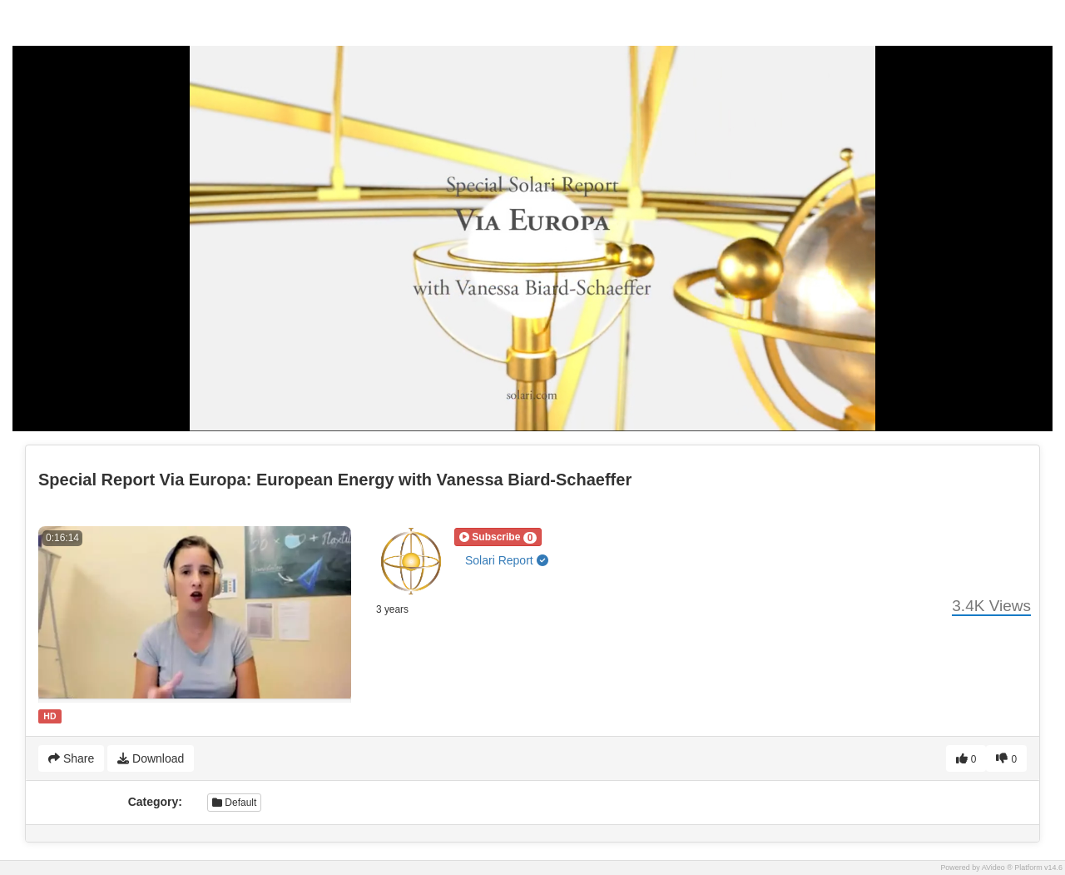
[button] (498, 537)
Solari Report (506, 560)
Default (234, 802)
